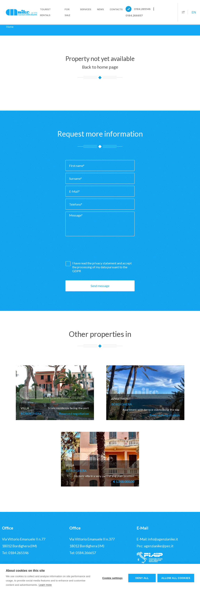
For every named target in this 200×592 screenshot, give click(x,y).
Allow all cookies (175, 578)
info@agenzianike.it (163, 539)
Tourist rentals (45, 12)
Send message (100, 286)
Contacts (116, 9)
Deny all (141, 578)
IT (183, 12)
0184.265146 (142, 9)
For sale (67, 12)
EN (194, 12)
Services (85, 9)
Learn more (45, 584)
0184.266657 (134, 15)
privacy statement (104, 263)
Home (9, 26)
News (100, 9)
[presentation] (95, 249)
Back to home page (100, 67)
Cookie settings (112, 578)
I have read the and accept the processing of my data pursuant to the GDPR (102, 267)
